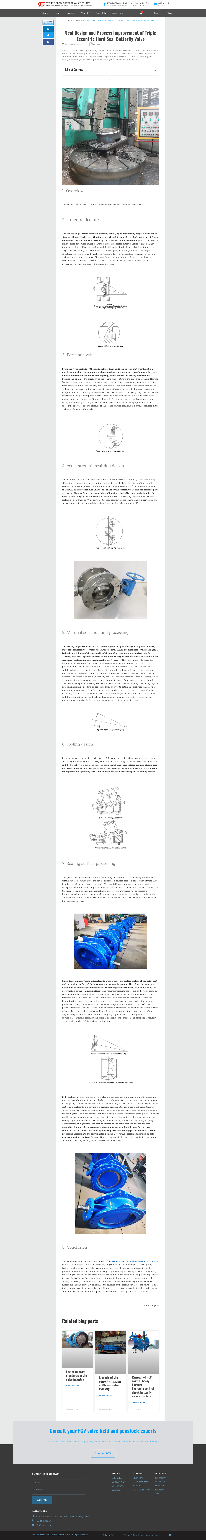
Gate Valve (117, 1478)
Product (57, 13)
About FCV (101, 13)
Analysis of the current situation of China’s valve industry (110, 1383)
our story (159, 1490)
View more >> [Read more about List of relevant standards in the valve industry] (72, 1385)
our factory (160, 1478)
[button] (48, 57)
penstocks (116, 1490)
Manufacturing (140, 1482)
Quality (136, 1485)
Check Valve (118, 1486)
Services (71, 13)
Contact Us (117, 13)
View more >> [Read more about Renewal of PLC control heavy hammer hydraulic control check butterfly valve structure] (138, 1402)
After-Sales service (142, 1490)
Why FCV (85, 13)
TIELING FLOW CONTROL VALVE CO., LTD (68, 3)
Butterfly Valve (119, 1482)
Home (45, 13)
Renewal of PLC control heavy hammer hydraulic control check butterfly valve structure (143, 1386)
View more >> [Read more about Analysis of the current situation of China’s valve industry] (105, 1395)
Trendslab (159, 1485)
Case (157, 1493)
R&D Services (139, 1478)
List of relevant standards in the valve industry (76, 1375)
